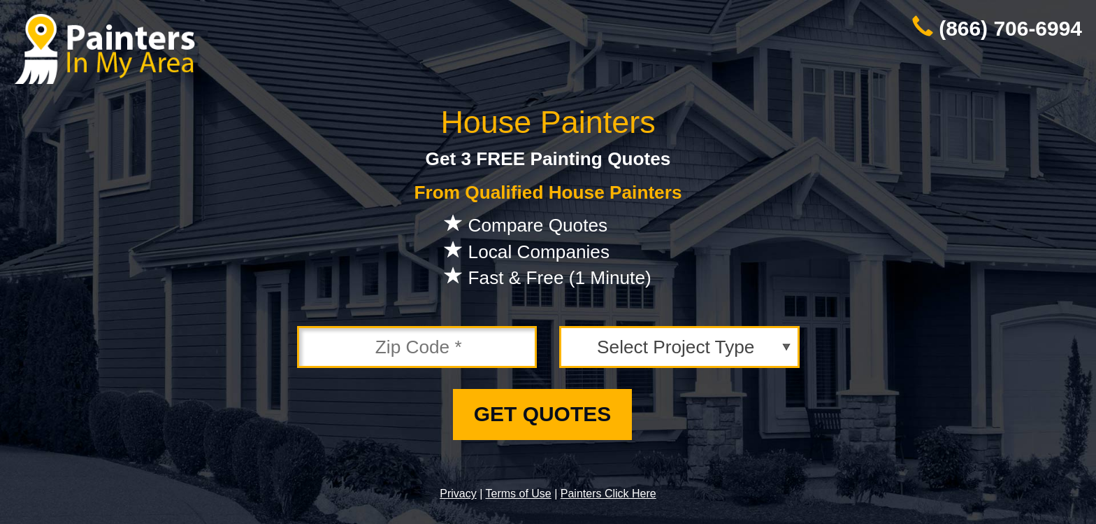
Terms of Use (518, 494)
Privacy (458, 494)
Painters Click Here (608, 494)
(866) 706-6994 (1010, 28)
